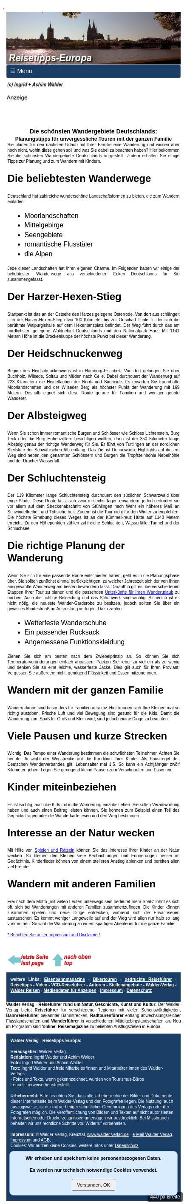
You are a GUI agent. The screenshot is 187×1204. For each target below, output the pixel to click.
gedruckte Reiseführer (148, 979)
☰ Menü (21, 71)
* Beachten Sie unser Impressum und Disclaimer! (54, 934)
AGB (45, 1140)
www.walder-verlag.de (108, 1134)
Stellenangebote (125, 985)
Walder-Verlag (160, 985)
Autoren (97, 985)
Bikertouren (105, 979)
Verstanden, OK (93, 1184)
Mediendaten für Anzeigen (70, 990)
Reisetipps (21, 985)
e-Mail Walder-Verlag (152, 1134)
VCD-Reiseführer (68, 985)
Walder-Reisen (25, 990)
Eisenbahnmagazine (64, 979)
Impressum (111, 990)
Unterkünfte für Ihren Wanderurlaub (139, 592)
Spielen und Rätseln (54, 850)
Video (41, 985)
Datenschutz (139, 990)
